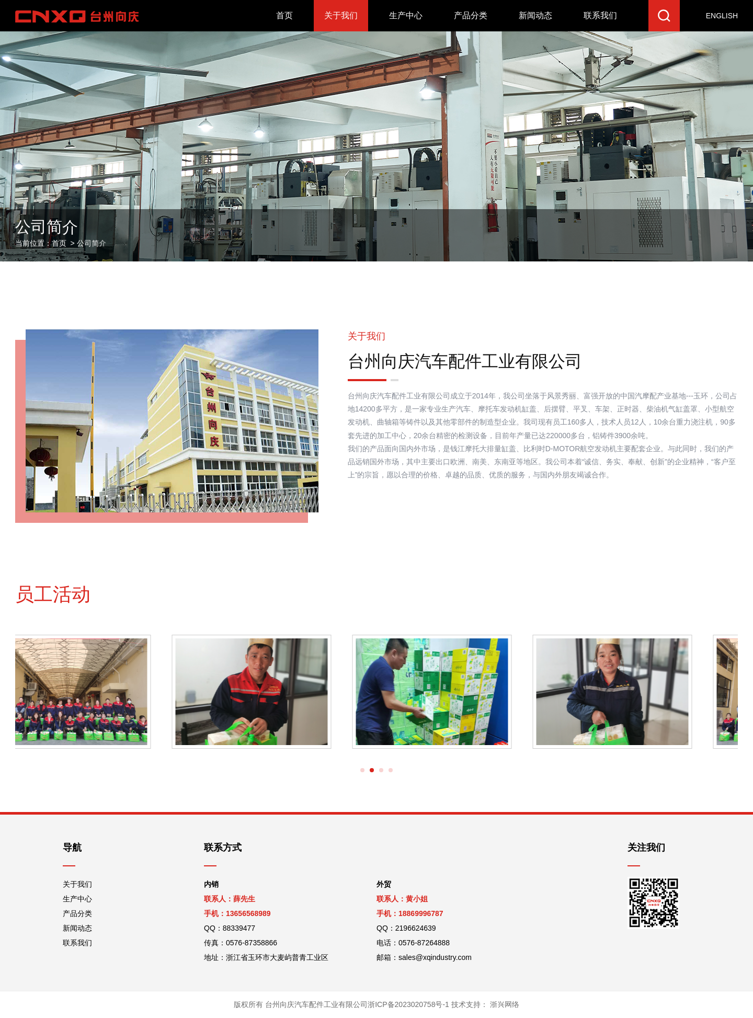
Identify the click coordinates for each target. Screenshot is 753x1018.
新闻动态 (535, 15)
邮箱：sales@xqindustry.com (424, 957)
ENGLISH (722, 16)
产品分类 (470, 15)
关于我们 (341, 15)
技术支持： (484, 1004)
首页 (284, 15)
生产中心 (406, 15)
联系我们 (600, 15)
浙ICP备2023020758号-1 (408, 1004)
